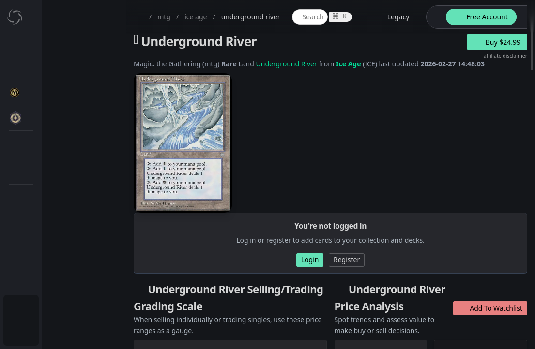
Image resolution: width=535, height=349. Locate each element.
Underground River (286, 63)
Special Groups (64, 163)
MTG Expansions (66, 116)
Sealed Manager (66, 282)
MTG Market (59, 139)
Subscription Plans (60, 308)
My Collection (52, 70)
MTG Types (57, 186)
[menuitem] (62, 47)
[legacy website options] (392, 17)
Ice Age (348, 63)
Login (40, 331)
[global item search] (310, 17)
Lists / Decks (59, 259)
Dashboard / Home (61, 46)
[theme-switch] (434, 17)
